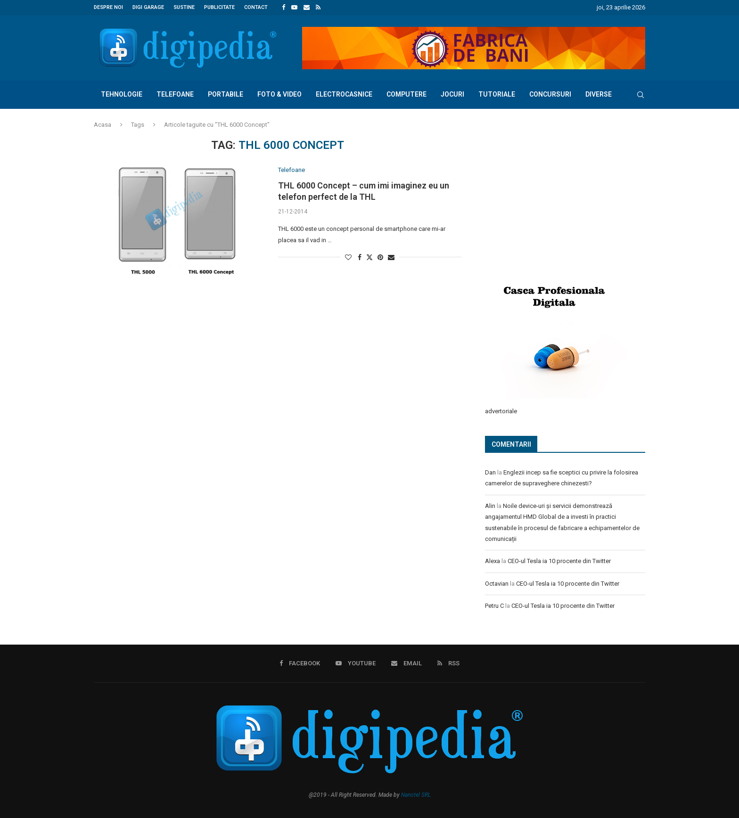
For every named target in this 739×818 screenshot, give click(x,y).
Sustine (184, 7)
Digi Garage (148, 7)
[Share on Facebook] (359, 257)
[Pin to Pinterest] (380, 257)
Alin (490, 505)
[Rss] (318, 7)
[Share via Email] (391, 257)
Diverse (598, 94)
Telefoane (175, 94)
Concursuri (550, 94)
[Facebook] (283, 7)
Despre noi (108, 7)
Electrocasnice (344, 94)
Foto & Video (279, 94)
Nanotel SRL (416, 794)
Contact (256, 7)
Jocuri (452, 94)
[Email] (307, 7)
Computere (406, 94)
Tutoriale (496, 94)
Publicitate (219, 7)
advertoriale (501, 410)
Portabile (225, 94)
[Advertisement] (555, 201)
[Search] (640, 94)
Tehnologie (121, 94)
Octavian (497, 583)
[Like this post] (348, 257)
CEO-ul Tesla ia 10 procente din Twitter (559, 560)
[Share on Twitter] (369, 257)
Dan (490, 471)
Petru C (494, 605)
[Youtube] (294, 7)
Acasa (102, 124)
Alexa (492, 560)
